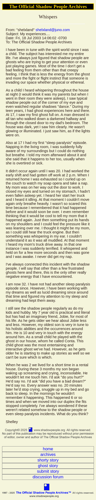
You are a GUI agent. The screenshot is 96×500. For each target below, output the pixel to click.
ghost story (48, 466)
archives (48, 454)
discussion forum (48, 477)
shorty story (48, 460)
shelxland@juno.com (53, 30)
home (48, 449)
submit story (48, 471)
